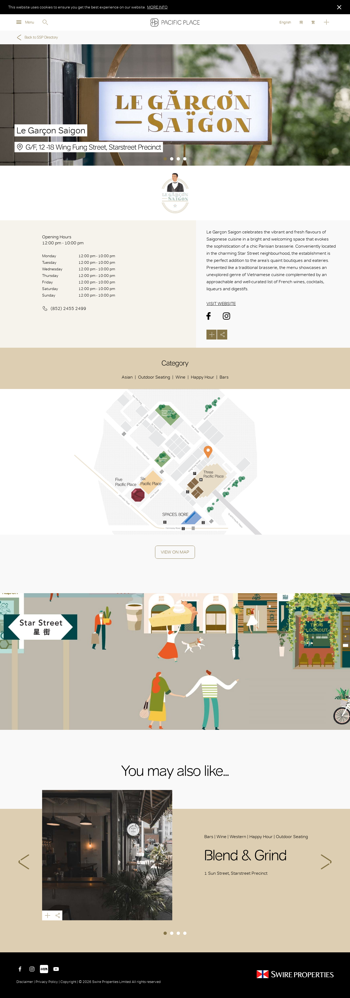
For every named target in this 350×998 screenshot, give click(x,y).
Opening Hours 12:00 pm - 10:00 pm (63, 239)
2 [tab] (171, 159)
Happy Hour (202, 377)
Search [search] (45, 22)
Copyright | (69, 982)
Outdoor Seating (154, 377)
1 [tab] (165, 159)
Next (326, 862)
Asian (127, 377)
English (285, 22)
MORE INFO (157, 7)
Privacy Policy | (48, 982)
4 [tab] (185, 159)
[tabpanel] (175, 105)
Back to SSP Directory (36, 37)
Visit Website (221, 303)
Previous (24, 862)
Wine (180, 377)
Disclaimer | (26, 982)
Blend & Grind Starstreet (107, 855)
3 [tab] (178, 159)
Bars (224, 377)
